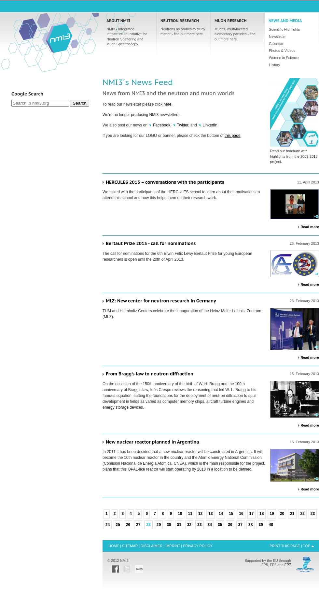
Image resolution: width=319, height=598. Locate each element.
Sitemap (130, 546)
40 (271, 524)
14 (221, 513)
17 (251, 513)
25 (118, 524)
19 (272, 513)
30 (169, 524)
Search (79, 103)
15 (231, 513)
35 (220, 524)
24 (107, 524)
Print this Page (285, 546)
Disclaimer (151, 546)
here (167, 104)
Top (306, 546)
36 (230, 524)
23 (313, 513)
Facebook (161, 125)
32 (189, 524)
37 (240, 524)
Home (59, 38)
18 (261, 513)
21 (292, 513)
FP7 (287, 565)
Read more (309, 227)
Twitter (182, 125)
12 (200, 513)
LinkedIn (209, 125)
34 (210, 524)
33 (199, 524)
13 (210, 513)
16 (241, 513)
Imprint (172, 546)
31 (179, 524)
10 (180, 513)
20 (282, 513)
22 (302, 513)
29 (159, 524)
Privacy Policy (198, 546)
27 (138, 524)
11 (190, 513)
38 (250, 524)
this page (233, 135)
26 (128, 524)
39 (260, 524)
